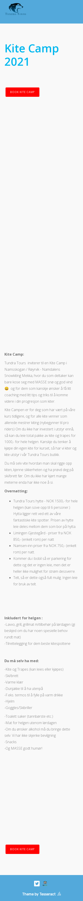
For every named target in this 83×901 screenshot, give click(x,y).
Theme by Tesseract (39, 894)
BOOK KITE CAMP (22, 92)
